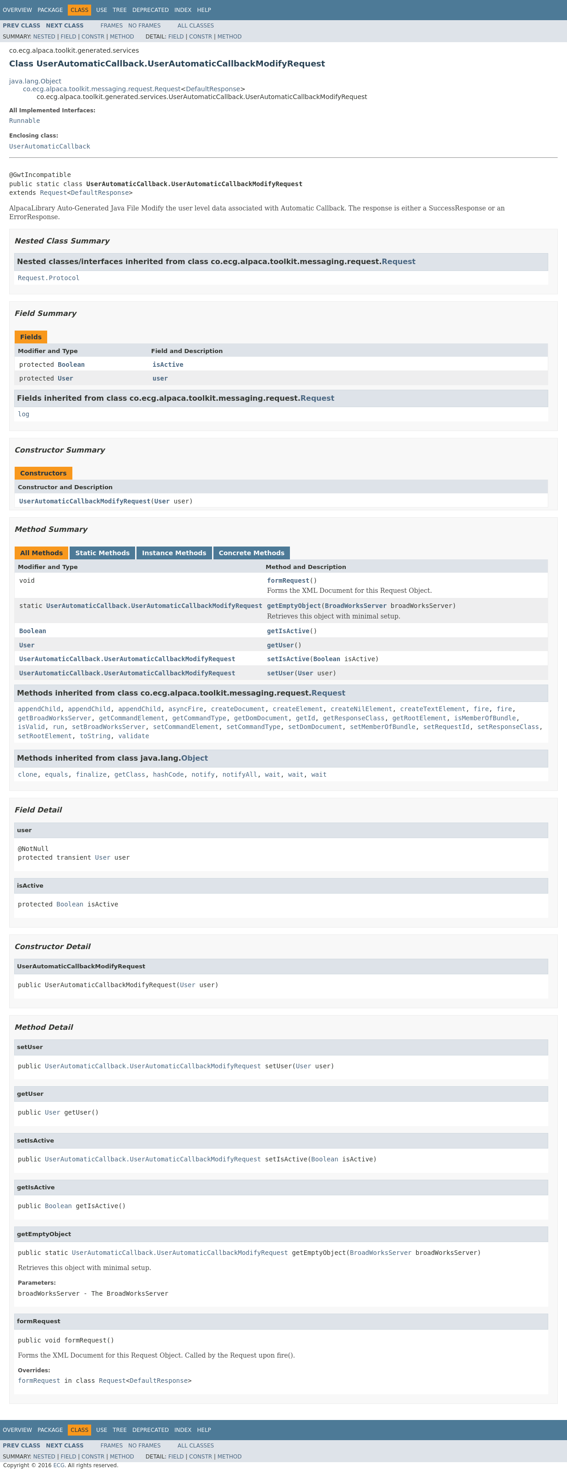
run (58, 726)
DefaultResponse (213, 89)
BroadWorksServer (356, 605)
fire (481, 709)
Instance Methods (174, 553)
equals (56, 774)
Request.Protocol (49, 278)
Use (101, 10)
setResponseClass (508, 726)
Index (183, 10)
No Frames (144, 25)
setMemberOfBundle (382, 726)
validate (133, 736)
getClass (129, 774)
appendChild (39, 709)
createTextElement (432, 709)
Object (194, 758)
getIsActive (288, 631)
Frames (112, 25)
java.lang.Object (35, 81)
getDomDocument (261, 718)
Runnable (24, 120)
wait (273, 774)
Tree (120, 10)
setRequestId (446, 726)
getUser (280, 645)
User (65, 378)
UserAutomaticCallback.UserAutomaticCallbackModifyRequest (154, 605)
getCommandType (199, 718)
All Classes (196, 25)
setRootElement (45, 736)
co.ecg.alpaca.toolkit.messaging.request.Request (101, 89)
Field (68, 36)
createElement (298, 709)
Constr (93, 36)
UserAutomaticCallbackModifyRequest (85, 501)
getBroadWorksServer (54, 718)
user (160, 378)
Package (50, 10)
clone (27, 774)
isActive (168, 364)
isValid (31, 726)
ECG (59, 1465)
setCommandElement (185, 726)
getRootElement (420, 718)
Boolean (71, 364)
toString (95, 736)
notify (203, 774)
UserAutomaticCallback (49, 146)
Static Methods (102, 553)
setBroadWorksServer (108, 726)
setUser (280, 673)
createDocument (238, 709)
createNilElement (362, 709)
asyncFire (186, 709)
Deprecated (150, 10)
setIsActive (288, 659)
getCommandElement (131, 718)
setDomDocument (315, 726)
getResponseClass (354, 718)
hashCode (168, 774)
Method (122, 36)
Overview (17, 10)
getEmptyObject (294, 605)
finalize (91, 774)
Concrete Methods (252, 553)
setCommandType (253, 726)
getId (305, 718)
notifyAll (240, 774)
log (23, 414)
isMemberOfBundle (485, 718)
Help (204, 10)
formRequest (288, 580)
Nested (44, 36)
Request (53, 192)
